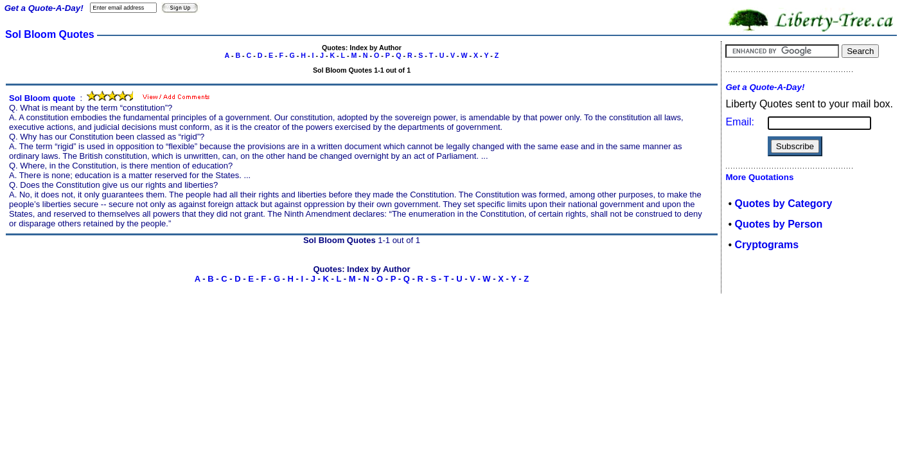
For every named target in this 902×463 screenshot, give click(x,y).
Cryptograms (766, 244)
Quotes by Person (778, 224)
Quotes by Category (783, 203)
